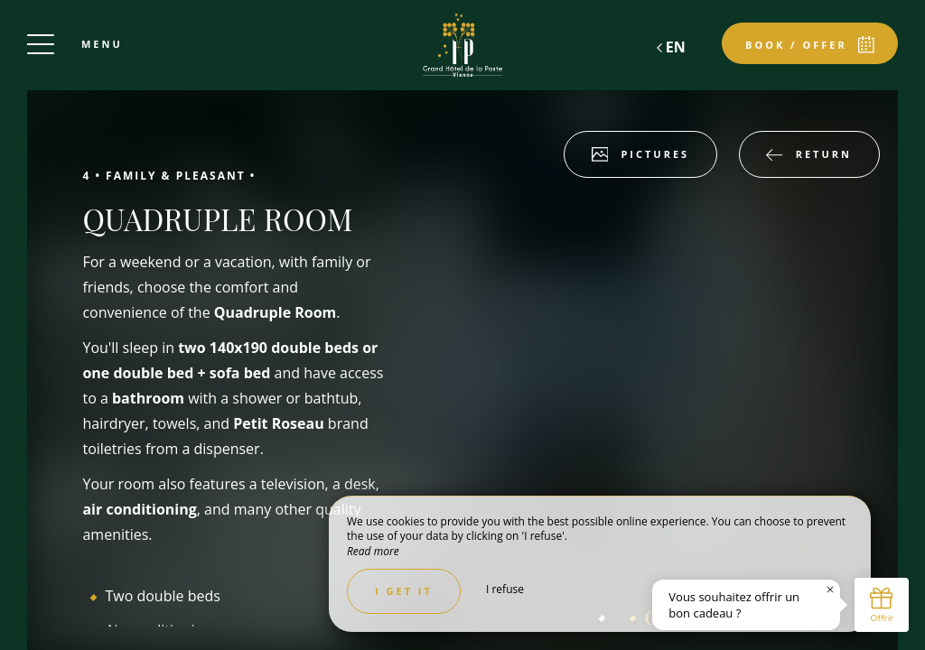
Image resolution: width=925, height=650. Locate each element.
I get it (404, 591)
